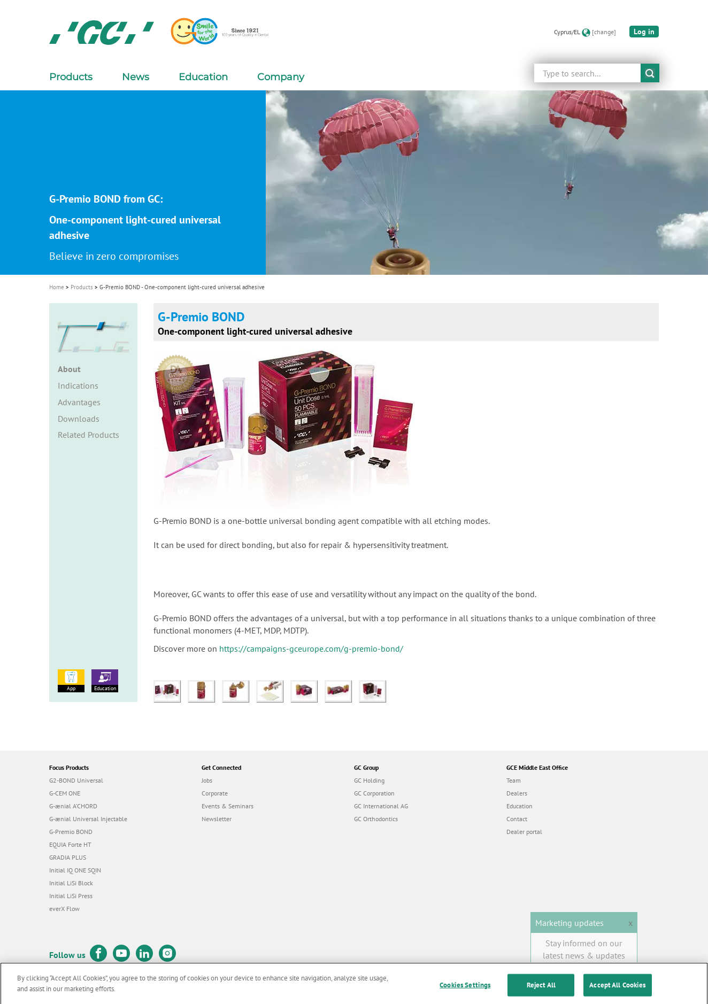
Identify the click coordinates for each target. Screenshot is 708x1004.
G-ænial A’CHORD (73, 806)
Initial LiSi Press (71, 896)
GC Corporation (374, 793)
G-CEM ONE (64, 793)
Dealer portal (524, 832)
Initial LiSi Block (71, 883)
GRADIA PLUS (67, 857)
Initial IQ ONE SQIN (75, 870)
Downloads (78, 418)
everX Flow (64, 909)
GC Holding (369, 780)
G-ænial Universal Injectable (88, 819)
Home (56, 287)
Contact (516, 819)
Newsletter (217, 819)
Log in (644, 31)
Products (82, 287)
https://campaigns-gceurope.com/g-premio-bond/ (311, 648)
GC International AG (381, 806)
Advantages (79, 402)
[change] (604, 32)
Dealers (516, 793)
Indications (78, 385)
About (69, 369)
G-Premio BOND (71, 832)
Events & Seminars (227, 806)
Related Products (88, 434)
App (71, 680)
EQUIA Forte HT (70, 844)
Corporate (215, 793)
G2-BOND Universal (76, 780)
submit (650, 73)
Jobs (207, 780)
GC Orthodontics (376, 819)
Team (513, 780)
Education (104, 680)
